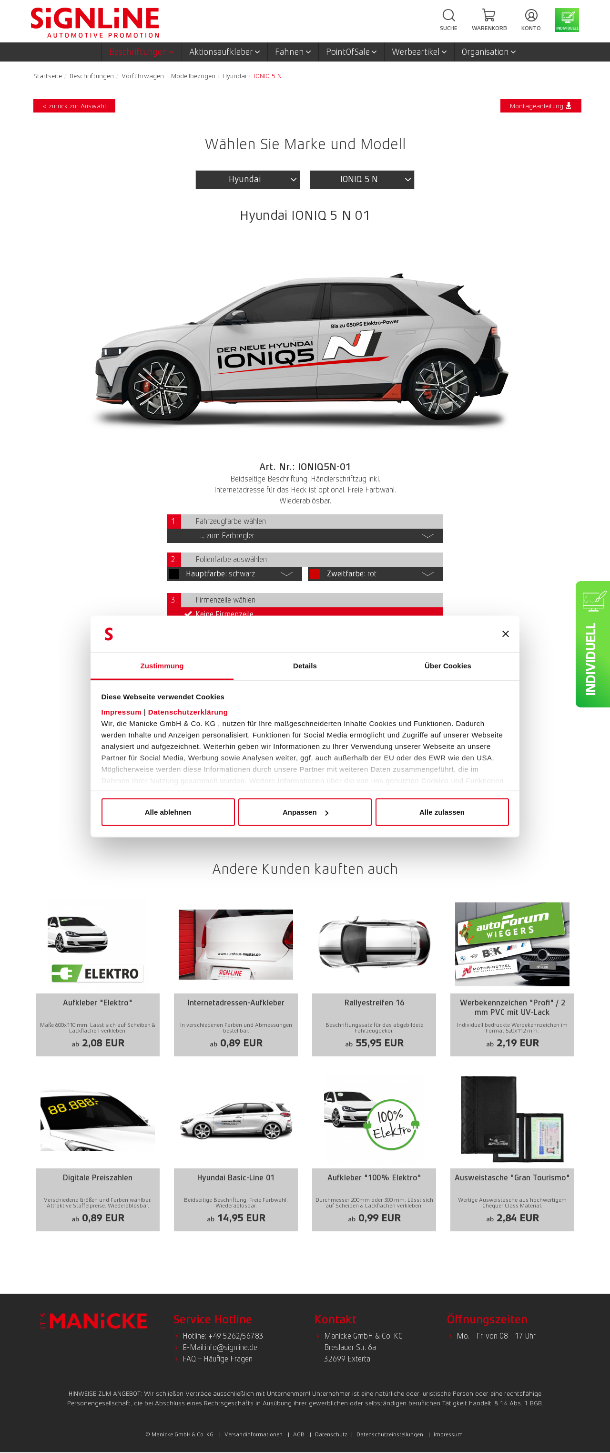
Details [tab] (305, 665)
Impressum (122, 711)
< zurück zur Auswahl (74, 106)
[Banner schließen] (505, 634)
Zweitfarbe (346, 573)
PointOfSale (351, 52)
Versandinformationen (253, 1434)
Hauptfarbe (206, 573)
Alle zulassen (442, 812)
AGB (299, 1434)
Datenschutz (331, 1434)
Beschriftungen (141, 52)
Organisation (489, 52)
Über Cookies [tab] (448, 665)
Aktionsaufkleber (224, 52)
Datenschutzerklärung (188, 711)
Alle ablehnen (168, 812)
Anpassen (305, 812)
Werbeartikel (419, 52)
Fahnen (293, 52)
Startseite (47, 76)
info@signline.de (231, 1347)
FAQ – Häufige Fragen (218, 1358)
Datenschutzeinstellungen (389, 1434)
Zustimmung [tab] (162, 665)
